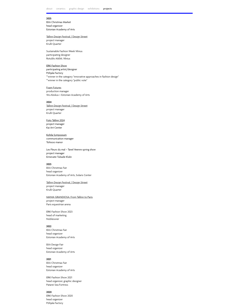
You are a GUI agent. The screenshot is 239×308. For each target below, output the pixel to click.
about (49, 8)
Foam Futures (53, 87)
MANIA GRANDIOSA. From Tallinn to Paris (69, 197)
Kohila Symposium (56, 135)
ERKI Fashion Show (56, 65)
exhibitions (93, 8)
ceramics (60, 8)
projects (107, 8)
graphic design (76, 8)
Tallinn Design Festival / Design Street (66, 36)
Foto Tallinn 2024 (55, 120)
